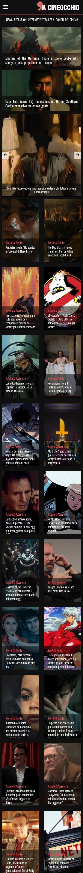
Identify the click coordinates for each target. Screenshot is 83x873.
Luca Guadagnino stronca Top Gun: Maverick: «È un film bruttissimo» (19, 349)
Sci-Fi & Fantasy (14, 409)
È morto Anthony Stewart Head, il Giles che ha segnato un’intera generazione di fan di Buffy (20, 827)
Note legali (56, 868)
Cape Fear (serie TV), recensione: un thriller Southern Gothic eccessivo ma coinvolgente (41, 103)
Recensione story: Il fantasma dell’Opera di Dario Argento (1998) (60, 349)
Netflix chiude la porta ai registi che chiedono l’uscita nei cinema (61, 825)
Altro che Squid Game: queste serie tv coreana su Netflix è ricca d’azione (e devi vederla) (62, 419)
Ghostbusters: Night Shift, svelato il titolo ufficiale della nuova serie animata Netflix (61, 283)
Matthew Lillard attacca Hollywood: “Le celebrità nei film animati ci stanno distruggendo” (61, 759)
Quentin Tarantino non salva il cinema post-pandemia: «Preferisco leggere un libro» (20, 759)
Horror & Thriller (14, 205)
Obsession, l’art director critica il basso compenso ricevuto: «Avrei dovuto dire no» (20, 623)
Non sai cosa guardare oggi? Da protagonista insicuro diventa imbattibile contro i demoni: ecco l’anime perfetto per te (20, 421)
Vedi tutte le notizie (41, 842)
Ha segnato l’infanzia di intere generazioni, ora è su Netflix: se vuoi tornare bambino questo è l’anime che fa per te (62, 625)
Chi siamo (26, 868)
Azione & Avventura (16, 273)
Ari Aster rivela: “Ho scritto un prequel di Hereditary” (20, 212)
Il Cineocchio (23, 852)
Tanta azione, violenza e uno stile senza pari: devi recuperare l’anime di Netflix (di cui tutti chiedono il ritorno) (20, 285)
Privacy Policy (41, 868)
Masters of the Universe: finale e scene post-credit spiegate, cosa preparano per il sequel (41, 60)
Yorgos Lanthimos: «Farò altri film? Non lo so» (61, 551)
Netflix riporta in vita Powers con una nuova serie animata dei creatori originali (62, 487)
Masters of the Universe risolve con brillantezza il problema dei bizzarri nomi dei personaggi (20, 555)
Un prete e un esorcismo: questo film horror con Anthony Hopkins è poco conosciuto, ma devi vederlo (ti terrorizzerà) (62, 693)
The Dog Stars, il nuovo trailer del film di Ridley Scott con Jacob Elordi (60, 214)
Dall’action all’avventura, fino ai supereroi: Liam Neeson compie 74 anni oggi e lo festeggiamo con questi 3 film (20, 489)
